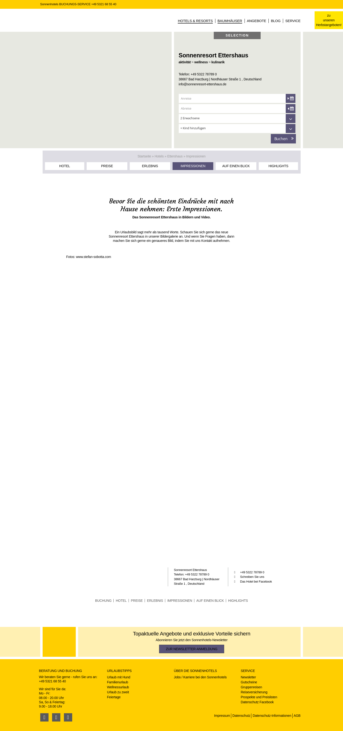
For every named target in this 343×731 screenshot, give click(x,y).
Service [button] (248, 671)
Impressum (222, 715)
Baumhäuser (230, 21)
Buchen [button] (281, 138)
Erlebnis (150, 166)
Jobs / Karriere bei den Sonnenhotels (200, 677)
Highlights (278, 166)
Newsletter (248, 677)
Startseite (144, 156)
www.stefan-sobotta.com (93, 257)
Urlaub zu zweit (118, 692)
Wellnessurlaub (118, 687)
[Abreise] (237, 108)
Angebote (256, 21)
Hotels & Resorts (195, 21)
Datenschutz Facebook (257, 702)
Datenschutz (241, 715)
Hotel (64, 166)
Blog (276, 21)
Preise (107, 166)
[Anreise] (237, 98)
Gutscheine (249, 682)
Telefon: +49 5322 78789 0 (198, 74)
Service (292, 21)
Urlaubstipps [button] (119, 671)
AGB (297, 715)
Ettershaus (175, 156)
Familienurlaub (117, 682)
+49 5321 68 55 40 (103, 4)
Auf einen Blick (236, 166)
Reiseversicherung (254, 692)
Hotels (159, 156)
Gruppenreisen (251, 687)
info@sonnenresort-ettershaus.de (203, 84)
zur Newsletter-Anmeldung (192, 649)
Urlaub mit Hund (118, 677)
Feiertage (113, 697)
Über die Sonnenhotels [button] (195, 671)
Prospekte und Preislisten (259, 697)
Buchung (103, 600)
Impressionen (193, 166)
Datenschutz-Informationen (272, 715)
